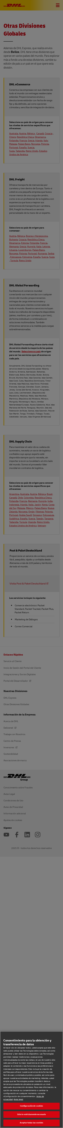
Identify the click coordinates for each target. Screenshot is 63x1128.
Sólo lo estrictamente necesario (31, 1114)
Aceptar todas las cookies (31, 1123)
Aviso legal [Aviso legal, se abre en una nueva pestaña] (18, 1099)
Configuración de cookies (31, 1106)
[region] (31, 1079)
